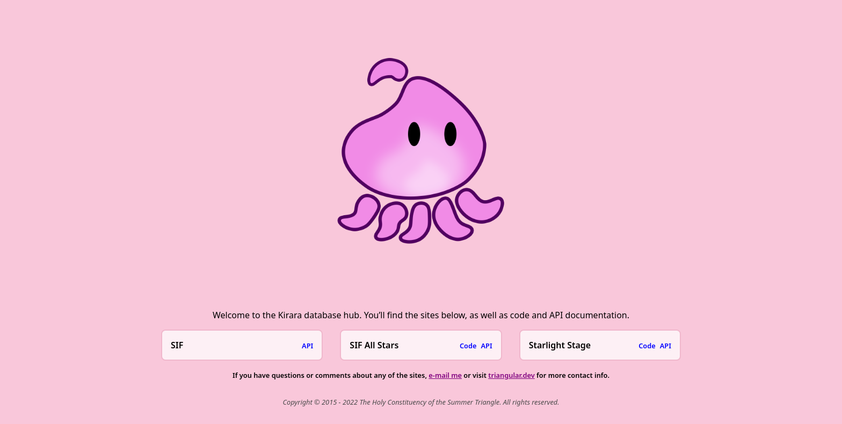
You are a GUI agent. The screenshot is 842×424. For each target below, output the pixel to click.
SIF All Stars (374, 345)
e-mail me (445, 375)
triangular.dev (511, 375)
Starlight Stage (560, 345)
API (307, 345)
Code (468, 345)
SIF (177, 345)
